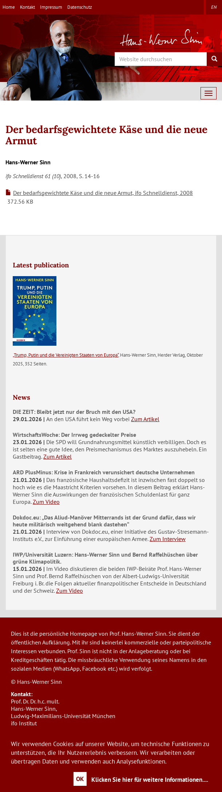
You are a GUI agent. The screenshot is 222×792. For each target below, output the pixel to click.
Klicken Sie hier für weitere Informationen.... (149, 780)
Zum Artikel (145, 419)
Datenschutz (79, 7)
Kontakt (27, 7)
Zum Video (46, 501)
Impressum (51, 7)
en (214, 7)
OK (80, 779)
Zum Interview (168, 538)
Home (9, 7)
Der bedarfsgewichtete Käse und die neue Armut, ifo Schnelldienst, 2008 (103, 192)
